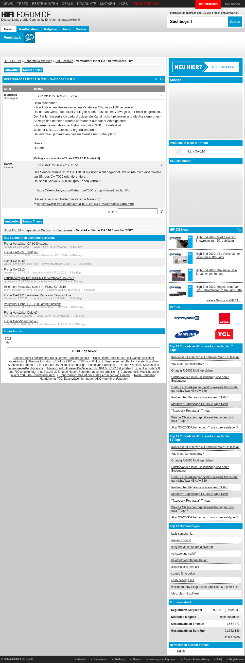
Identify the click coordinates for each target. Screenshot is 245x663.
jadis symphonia (181, 533)
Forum (8, 29)
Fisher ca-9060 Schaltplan (21, 252)
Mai (8, 342)
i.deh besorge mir (182, 580)
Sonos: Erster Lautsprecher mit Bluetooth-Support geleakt (51, 358)
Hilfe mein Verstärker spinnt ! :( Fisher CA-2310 (35, 287)
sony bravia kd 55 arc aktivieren (192, 547)
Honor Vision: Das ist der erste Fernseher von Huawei (94, 375)
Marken (107, 4)
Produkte (86, 4)
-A (156, 79)
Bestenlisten (45, 4)
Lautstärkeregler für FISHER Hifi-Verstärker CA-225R (39, 278)
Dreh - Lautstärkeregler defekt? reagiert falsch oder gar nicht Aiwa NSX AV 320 (204, 389)
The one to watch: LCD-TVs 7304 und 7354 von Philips (64, 361)
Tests (22, 4)
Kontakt (82, 659)
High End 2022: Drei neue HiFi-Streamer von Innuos (216, 272)
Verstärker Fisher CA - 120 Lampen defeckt (32, 304)
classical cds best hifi (185, 567)
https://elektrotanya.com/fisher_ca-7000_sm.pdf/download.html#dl (83, 190)
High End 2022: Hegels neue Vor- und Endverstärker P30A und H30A (219, 288)
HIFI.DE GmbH (24, 659)
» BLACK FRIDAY (145, 4)
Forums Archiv (231, 636)
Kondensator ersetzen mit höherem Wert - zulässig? (205, 357)
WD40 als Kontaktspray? (187, 364)
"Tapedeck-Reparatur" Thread (190, 410)
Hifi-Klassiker (64, 61)
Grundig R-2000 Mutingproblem (192, 370)
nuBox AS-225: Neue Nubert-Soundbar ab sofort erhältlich (78, 372)
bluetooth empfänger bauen (189, 560)
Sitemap (137, 659)
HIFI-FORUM (12, 61)
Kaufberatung (28, 29)
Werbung (120, 659)
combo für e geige (183, 573)
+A (162, 79)
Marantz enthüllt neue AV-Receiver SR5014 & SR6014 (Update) (89, 368)
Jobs (123, 4)
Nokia (181, 651)
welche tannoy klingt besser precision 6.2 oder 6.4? (205, 587)
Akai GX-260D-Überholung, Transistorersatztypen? (204, 427)
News (8, 4)
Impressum (100, 659)
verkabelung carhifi (183, 553)
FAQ (219, 659)
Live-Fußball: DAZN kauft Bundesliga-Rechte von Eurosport (76, 365)
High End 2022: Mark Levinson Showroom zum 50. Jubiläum (216, 239)
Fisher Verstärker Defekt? (20, 312)
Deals (67, 4)
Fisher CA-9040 (14, 261)
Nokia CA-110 (196, 151)
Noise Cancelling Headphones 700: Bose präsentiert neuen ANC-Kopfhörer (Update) (98, 377)
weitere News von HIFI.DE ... (224, 300)
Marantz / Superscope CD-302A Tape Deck (199, 404)
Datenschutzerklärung (197, 659)
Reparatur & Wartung (38, 61)
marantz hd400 (181, 540)
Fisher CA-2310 (14, 269)
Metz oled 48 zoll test (185, 593)
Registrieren (236, 659)
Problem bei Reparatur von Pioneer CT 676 (199, 397)
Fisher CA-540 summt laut (21, 321)
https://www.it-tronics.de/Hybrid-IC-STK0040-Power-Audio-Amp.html (85, 204)
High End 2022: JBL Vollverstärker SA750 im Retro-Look (218, 255)
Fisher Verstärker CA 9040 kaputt (26, 243)
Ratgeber (50, 29)
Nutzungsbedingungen (163, 659)
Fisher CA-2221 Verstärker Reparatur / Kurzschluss (37, 295)
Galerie (81, 29)
